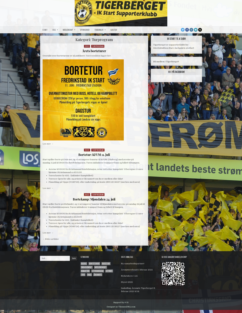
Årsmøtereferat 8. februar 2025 (137, 270)
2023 (87, 46)
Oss (54, 29)
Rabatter (85, 271)
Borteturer (94, 263)
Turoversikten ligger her (98, 56)
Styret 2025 (127, 282)
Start (45, 29)
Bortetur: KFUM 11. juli (94, 154)
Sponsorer (85, 29)
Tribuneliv (98, 29)
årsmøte (98, 274)
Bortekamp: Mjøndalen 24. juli (94, 199)
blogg (83, 263)
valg (89, 274)
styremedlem (97, 271)
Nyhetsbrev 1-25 (129, 276)
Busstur (106, 263)
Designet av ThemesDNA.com (121, 307)
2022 (87, 150)
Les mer (48, 144)
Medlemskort (100, 267)
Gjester (114, 29)
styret (109, 271)
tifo (83, 274)
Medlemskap (68, 29)
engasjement (86, 267)
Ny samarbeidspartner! (132, 263)
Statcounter (6, 311)
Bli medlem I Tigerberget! (166, 61)
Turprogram (98, 46)
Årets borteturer (94, 51)
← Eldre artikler (51, 239)
